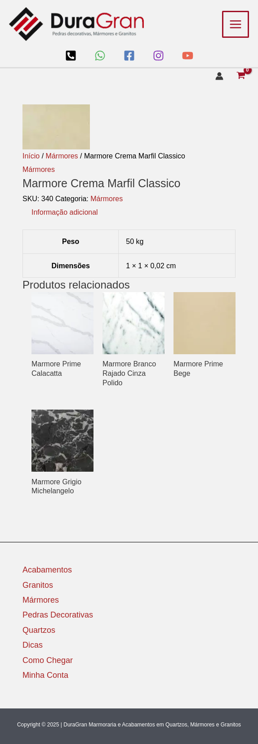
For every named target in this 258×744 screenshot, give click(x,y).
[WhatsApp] (100, 55)
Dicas (32, 644)
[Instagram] (158, 55)
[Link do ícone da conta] (219, 76)
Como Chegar (47, 660)
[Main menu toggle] (235, 24)
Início (31, 156)
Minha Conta (45, 675)
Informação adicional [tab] (64, 212)
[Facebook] (129, 55)
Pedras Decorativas (57, 614)
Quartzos (38, 630)
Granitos (37, 585)
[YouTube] (187, 55)
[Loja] (70, 55)
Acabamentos (47, 569)
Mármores (62, 156)
